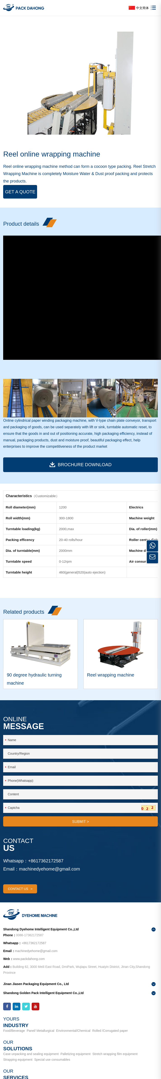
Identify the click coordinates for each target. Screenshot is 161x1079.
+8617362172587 (45, 860)
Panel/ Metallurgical (40, 1030)
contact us (20, 889)
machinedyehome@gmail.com (49, 868)
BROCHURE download (81, 464)
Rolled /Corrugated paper (110, 1030)
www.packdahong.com (29, 959)
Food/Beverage (14, 1030)
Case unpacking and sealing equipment (31, 1054)
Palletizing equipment (75, 1054)
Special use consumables (52, 1059)
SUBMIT (80, 822)
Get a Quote (20, 191)
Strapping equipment (17, 1059)
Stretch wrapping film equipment (115, 1054)
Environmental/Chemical (73, 1030)
